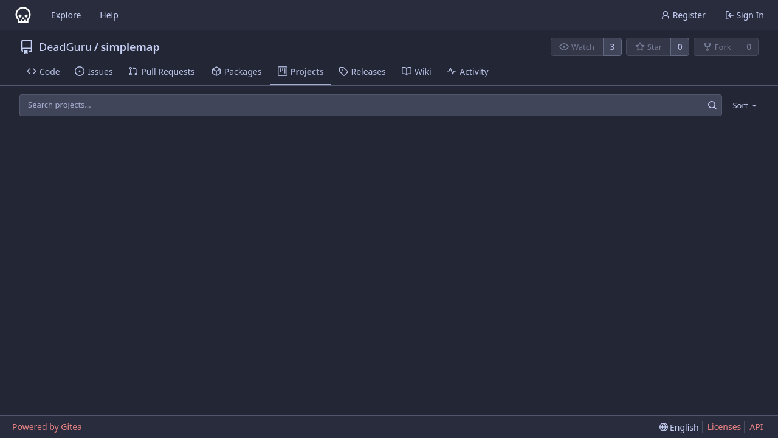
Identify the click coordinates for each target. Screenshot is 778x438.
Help (109, 15)
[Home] (23, 15)
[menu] (742, 105)
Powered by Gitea (47, 427)
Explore (66, 15)
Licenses (724, 427)
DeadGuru (65, 47)
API (756, 427)
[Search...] (713, 105)
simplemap (129, 47)
